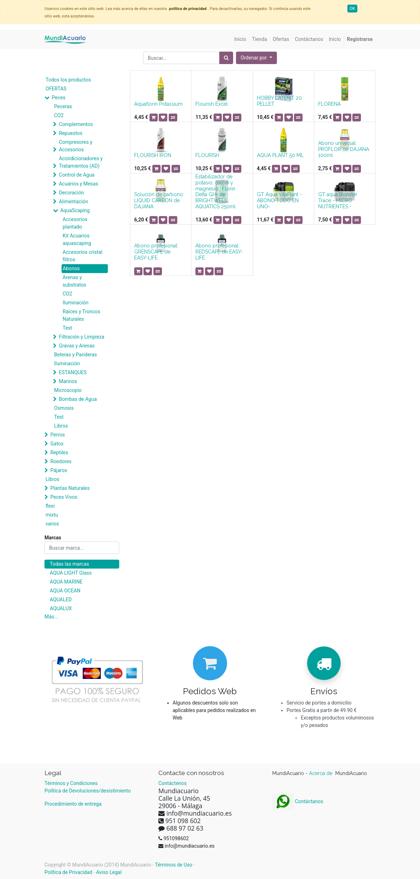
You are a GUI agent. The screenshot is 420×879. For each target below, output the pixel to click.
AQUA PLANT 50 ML (280, 155)
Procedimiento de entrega (72, 804)
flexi (50, 506)
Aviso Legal (109, 872)
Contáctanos (297, 801)
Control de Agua (76, 175)
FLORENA (329, 104)
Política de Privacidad (68, 872)
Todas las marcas (69, 564)
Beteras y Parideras (75, 354)
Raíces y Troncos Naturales (81, 315)
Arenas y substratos (74, 281)
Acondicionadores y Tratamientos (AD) (81, 162)
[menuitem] (240, 39)
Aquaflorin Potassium (158, 104)
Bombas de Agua (77, 399)
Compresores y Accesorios (75, 145)
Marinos (68, 381)
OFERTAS (56, 88)
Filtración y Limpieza (81, 337)
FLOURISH (207, 155)
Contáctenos (172, 783)
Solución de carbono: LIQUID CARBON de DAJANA (159, 200)
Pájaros (58, 470)
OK (352, 8)
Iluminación (75, 302)
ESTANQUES (72, 372)
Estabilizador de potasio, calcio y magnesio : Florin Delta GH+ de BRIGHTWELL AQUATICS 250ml (215, 191)
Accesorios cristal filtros (83, 255)
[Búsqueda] (226, 58)
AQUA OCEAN (65, 590)
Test (67, 328)
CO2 (59, 115)
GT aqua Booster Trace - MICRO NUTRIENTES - (337, 200)
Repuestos (70, 133)
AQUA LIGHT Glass (70, 573)
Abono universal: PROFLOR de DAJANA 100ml (343, 149)
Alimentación (73, 201)
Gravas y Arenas (76, 346)
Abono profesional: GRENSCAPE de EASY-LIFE (156, 252)
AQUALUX (61, 608)
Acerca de (321, 773)
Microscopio (68, 390)
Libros (61, 426)
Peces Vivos (63, 497)
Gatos (56, 443)
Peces (58, 97)
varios (52, 524)
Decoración (71, 192)
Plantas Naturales (70, 488)
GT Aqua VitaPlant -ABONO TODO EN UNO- (279, 200)
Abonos (71, 268)
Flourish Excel (211, 104)
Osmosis (64, 408)
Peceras (63, 106)
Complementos (76, 124)
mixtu (52, 515)
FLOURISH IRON (152, 155)
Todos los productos (68, 80)
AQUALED (61, 599)
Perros (57, 435)
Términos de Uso (173, 865)
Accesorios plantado (75, 223)
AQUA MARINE (66, 582)
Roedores (60, 461)
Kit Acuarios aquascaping (77, 239)
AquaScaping (75, 210)
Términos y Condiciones (71, 783)
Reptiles (59, 452)
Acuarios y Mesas (78, 184)
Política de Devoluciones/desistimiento (87, 791)
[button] (256, 58)
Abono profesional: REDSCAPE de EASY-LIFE (219, 252)
